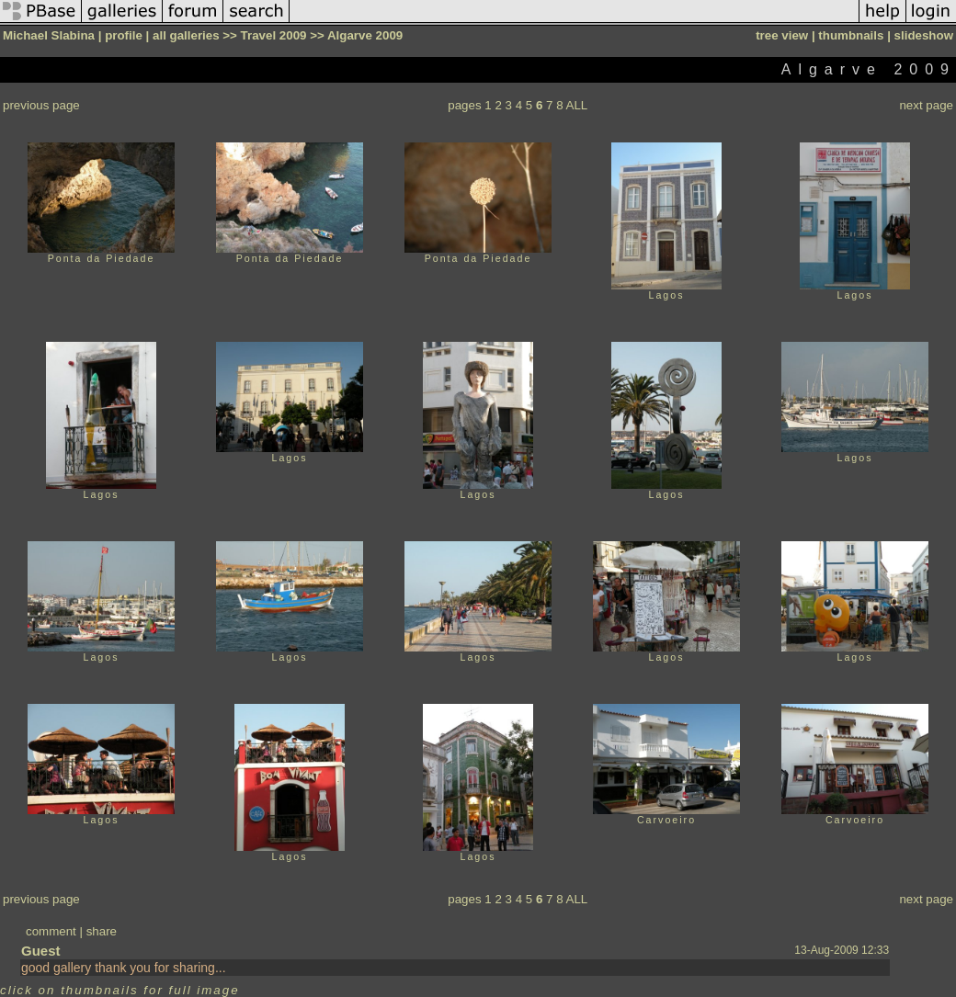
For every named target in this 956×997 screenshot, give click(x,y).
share (101, 931)
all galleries (186, 35)
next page (926, 105)
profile (123, 35)
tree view (782, 35)
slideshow (923, 35)
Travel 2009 (274, 35)
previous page (41, 105)
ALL (577, 105)
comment (51, 931)
